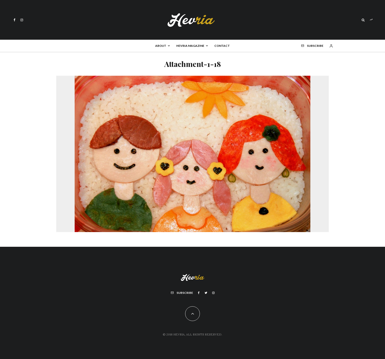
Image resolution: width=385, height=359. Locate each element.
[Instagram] (22, 20)
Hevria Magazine (190, 46)
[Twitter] (206, 292)
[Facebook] (14, 20)
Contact (222, 46)
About (160, 46)
